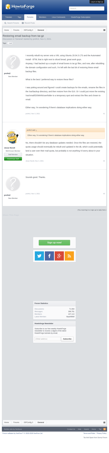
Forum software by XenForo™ (23, 433)
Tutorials (8, 17)
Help (79, 429)
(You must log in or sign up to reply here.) (92, 210)
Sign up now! (54, 242)
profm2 (7, 73)
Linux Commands (58, 17)
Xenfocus (18, 429)
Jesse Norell (9, 148)
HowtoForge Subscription (80, 17)
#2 (104, 161)
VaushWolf (70, 317)
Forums (30, 17)
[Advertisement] (54, 362)
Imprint (86, 429)
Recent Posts (30, 23)
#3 (104, 193)
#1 (104, 113)
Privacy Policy (101, 433)
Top (100, 429)
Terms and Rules (89, 433)
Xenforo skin (8, 429)
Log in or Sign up (97, 2)
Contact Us (71, 429)
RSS (104, 429)
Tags (19, 17)
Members (42, 17)
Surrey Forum (102, 437)
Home (94, 429)
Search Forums (13, 23)
